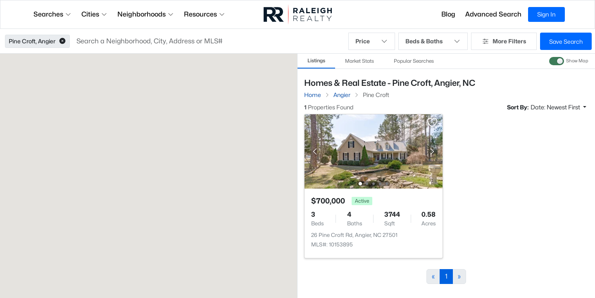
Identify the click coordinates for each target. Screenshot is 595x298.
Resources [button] (204, 14)
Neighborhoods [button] (145, 14)
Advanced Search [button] (493, 14)
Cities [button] (94, 14)
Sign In (546, 14)
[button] (62, 41)
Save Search (566, 41)
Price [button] (371, 41)
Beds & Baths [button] (433, 41)
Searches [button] (52, 14)
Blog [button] (448, 14)
